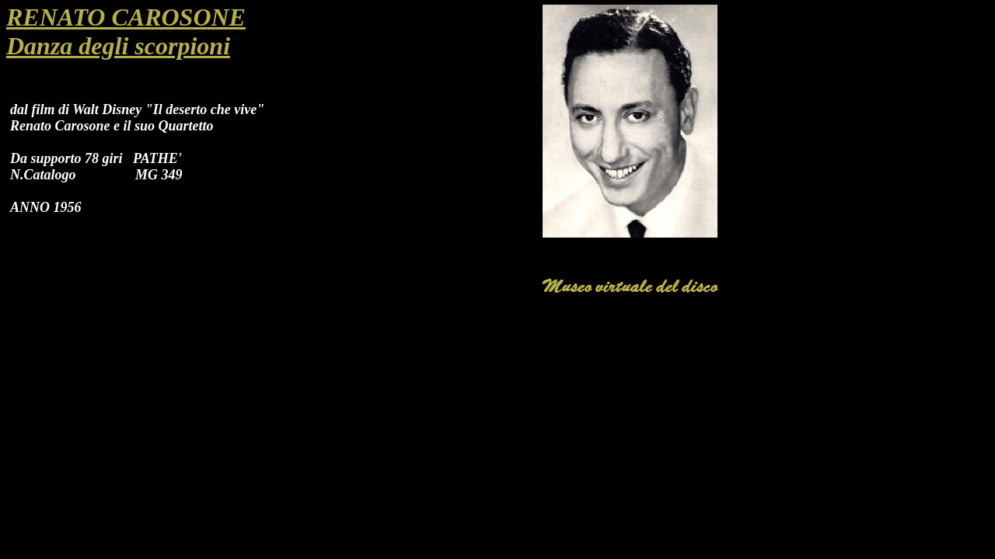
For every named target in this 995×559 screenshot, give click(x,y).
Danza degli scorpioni (118, 46)
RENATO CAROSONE (126, 17)
